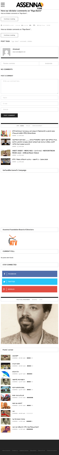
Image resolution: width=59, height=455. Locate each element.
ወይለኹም (15, 356)
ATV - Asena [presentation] (20, 125)
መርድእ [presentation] (40, 299)
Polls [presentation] (28, 125)
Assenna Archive (24, 450)
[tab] (20, 125)
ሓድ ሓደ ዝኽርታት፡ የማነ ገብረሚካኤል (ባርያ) (25, 427)
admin (14, 135)
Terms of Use (41, 450)
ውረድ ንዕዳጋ (16, 364)
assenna (25, 25)
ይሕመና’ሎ (15, 372)
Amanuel (16, 49)
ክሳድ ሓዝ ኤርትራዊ (18, 395)
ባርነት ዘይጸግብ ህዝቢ (18, 387)
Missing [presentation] (34, 299)
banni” (17, 41)
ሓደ (13, 411)
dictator (29, 41)
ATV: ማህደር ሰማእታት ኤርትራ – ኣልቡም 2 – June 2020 (30, 159)
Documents (33, 450)
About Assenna (6, 450)
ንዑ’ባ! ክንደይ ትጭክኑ (18, 419)
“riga (12, 41)
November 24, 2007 (8, 25)
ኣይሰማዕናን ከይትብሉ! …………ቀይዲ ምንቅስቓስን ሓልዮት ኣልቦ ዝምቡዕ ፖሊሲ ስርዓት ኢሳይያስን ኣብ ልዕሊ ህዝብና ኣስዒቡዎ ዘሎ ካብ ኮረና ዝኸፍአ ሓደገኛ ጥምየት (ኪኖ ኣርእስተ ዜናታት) (34, 142)
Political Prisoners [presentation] (23, 299)
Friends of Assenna (52, 450)
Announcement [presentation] (37, 125)
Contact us (15, 450)
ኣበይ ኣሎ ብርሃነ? (17, 403)
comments (23, 41)
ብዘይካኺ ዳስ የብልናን (18, 379)
